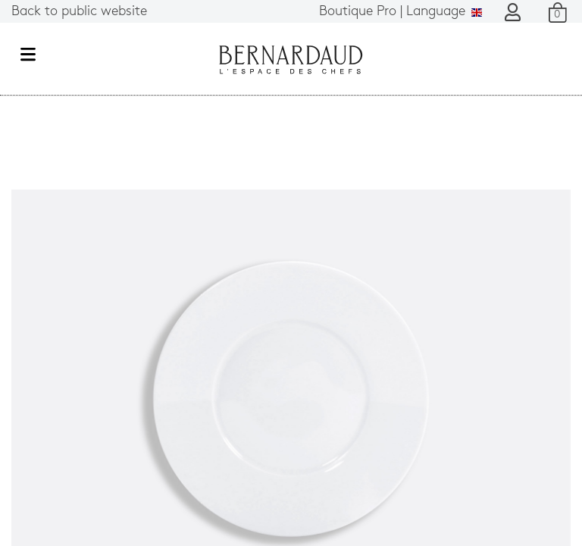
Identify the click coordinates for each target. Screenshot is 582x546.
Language (400, 12)
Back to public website (79, 12)
